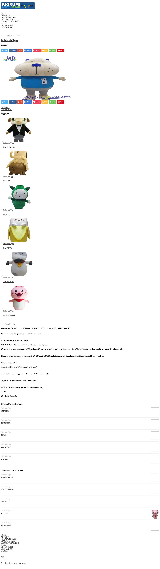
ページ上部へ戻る (8, 324)
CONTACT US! (6, 27)
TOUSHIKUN (8, 282)
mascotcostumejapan (18, 563)
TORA (3, 435)
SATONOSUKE (7, 478)
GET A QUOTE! (7, 25)
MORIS (6, 214)
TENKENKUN (6, 447)
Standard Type (6, 408)
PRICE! (3, 23)
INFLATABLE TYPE (8, 17)
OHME (3, 502)
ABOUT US (5, 15)
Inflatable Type (9, 40)
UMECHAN (5, 411)
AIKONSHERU (9, 147)
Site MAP (4, 551)
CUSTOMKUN (6, 110)
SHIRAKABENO (7, 490)
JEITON (4, 514)
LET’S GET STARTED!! (10, 21)
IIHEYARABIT (9, 315)
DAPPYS (6, 181)
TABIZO (4, 459)
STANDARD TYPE (8, 19)
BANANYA (5, 108)
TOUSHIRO (5, 423)
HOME (3, 13)
